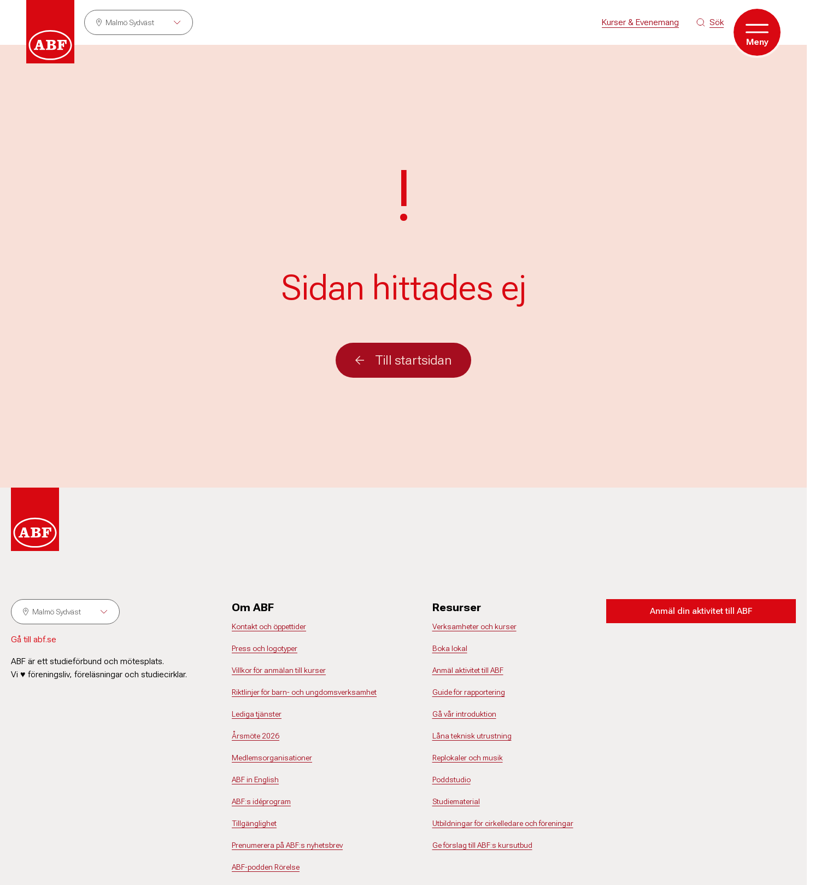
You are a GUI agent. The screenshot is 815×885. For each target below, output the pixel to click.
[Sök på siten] (710, 22)
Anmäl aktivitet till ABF (467, 670)
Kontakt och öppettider (269, 626)
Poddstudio (451, 779)
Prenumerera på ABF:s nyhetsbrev (287, 845)
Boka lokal (449, 648)
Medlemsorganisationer (272, 757)
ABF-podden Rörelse (266, 867)
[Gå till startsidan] (50, 31)
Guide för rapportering (468, 692)
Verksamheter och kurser (474, 626)
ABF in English (255, 779)
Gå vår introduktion (464, 714)
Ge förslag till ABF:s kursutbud (482, 845)
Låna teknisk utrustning (472, 735)
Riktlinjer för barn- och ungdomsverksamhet (304, 692)
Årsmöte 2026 (255, 735)
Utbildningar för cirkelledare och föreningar (502, 823)
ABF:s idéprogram (261, 801)
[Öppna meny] (757, 32)
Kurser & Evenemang (640, 22)
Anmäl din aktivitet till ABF (701, 611)
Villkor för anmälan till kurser (279, 670)
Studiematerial (456, 801)
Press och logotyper (264, 648)
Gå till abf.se (33, 639)
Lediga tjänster (257, 714)
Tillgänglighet (254, 823)
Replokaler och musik (467, 757)
